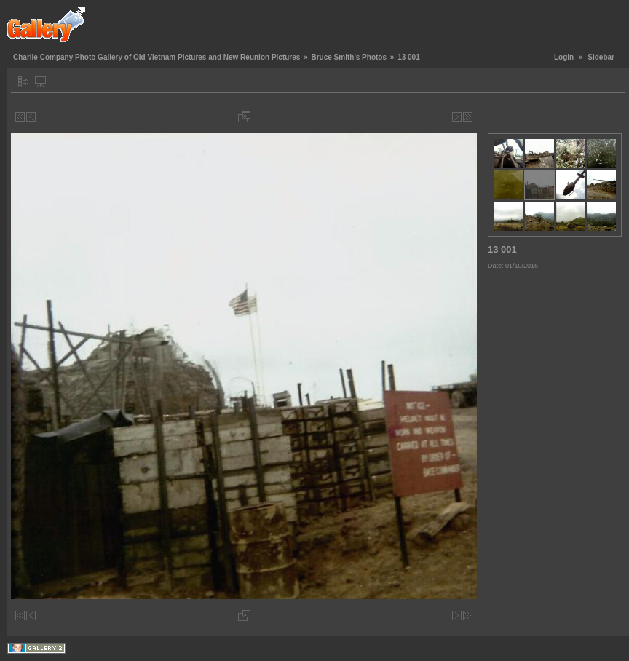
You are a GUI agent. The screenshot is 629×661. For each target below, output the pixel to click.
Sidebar (601, 57)
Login (564, 57)
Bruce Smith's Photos (349, 57)
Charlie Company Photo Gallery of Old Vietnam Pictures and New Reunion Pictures (156, 57)
